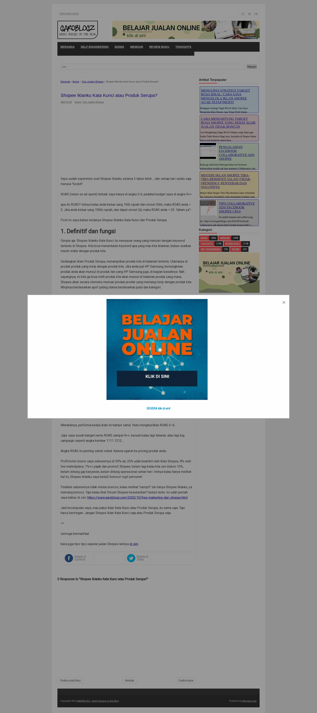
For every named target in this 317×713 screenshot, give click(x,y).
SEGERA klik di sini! (158, 408)
